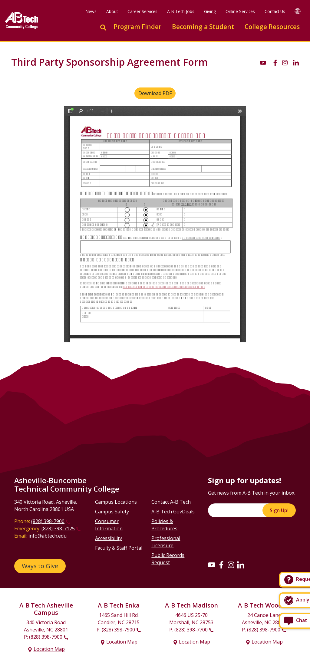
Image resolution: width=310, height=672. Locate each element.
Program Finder (137, 26)
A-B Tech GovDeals (173, 511)
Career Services (142, 11)
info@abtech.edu (47, 535)
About (112, 11)
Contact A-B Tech (171, 502)
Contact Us (275, 11)
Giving (210, 11)
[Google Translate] (298, 11)
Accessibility (108, 538)
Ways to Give (40, 566)
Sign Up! (279, 510)
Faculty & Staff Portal (118, 548)
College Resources (272, 26)
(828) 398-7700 (191, 629)
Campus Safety (112, 511)
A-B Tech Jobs (180, 11)
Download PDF (155, 93)
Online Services (240, 11)
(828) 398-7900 (47, 521)
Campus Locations (116, 502)
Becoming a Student (203, 26)
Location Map (49, 649)
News (91, 11)
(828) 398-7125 (58, 528)
